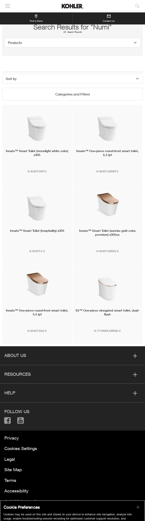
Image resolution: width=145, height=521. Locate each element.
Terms (10, 480)
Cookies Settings (20, 448)
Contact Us (109, 19)
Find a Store (36, 18)
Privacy (11, 437)
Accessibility (16, 490)
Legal (9, 459)
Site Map (13, 469)
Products (15, 42)
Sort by (11, 78)
